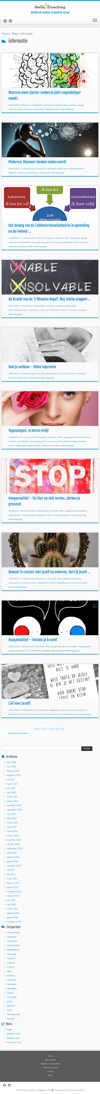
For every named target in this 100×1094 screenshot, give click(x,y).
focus (65, 168)
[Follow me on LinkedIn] (11, 21)
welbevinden (49, 109)
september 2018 (14, 848)
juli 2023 (11, 779)
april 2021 (11, 792)
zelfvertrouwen (48, 445)
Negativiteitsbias (77, 168)
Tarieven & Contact (50, 1067)
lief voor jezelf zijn (26, 714)
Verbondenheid (80, 242)
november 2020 (14, 805)
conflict (25, 582)
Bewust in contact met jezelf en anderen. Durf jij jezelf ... (49, 572)
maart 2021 (12, 796)
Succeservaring (76, 310)
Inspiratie (12, 714)
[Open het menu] (95, 20)
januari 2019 (12, 835)
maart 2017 (12, 878)
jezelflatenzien (64, 582)
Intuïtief (72, 373)
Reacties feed (13, 1038)
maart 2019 (12, 831)
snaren (74, 582)
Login (9, 1029)
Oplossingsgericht (37, 441)
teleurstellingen (34, 445)
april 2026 (11, 762)
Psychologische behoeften (61, 242)
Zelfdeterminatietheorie (18, 246)
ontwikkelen (23, 441)
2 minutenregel (69, 306)
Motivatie (28, 109)
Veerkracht (23, 378)
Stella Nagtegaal (66, 109)
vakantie (10, 1018)
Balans (55, 373)
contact (33, 582)
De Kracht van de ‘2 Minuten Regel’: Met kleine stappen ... (49, 299)
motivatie (73, 105)
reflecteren (22, 172)
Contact (50, 1071)
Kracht (27, 650)
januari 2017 (12, 887)
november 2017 (14, 865)
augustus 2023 (14, 775)
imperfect (82, 710)
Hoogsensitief (42, 510)
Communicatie (28, 168)
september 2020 (14, 809)
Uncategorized (13, 1014)
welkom (32, 378)
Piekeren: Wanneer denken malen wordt (37, 162)
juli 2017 (11, 870)
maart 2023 (12, 783)
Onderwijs (11, 979)
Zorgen (42, 172)
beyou (58, 710)
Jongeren (50, 238)
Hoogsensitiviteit (15, 650)
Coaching (63, 373)
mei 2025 (11, 766)
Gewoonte (34, 310)
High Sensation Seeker (67, 646)
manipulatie (41, 515)
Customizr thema (77, 1090)
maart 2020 (12, 822)
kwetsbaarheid (28, 515)
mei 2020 (11, 814)
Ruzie (9, 1010)
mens (37, 714)
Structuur (64, 310)
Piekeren (12, 172)
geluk (20, 109)
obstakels (12, 441)
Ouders (10, 992)
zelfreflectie (33, 172)
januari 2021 (12, 801)
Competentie (24, 242)
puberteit (11, 1005)
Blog (14, 33)
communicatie (14, 582)
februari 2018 (13, 857)
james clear (44, 310)
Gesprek (53, 582)
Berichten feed (13, 1033)
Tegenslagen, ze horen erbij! (28, 430)
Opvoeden (11, 984)
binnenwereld (75, 578)
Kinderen (60, 238)
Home (5, 33)
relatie (49, 515)
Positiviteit (12, 997)
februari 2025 (13, 770)
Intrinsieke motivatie (40, 242)
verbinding (38, 109)
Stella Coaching (29, 1090)
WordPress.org (14, 1042)
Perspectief (63, 441)
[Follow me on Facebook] (6, 21)
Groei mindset (84, 437)
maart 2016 (12, 908)
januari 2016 (12, 917)
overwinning (52, 441)
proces (11, 445)
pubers (10, 1001)
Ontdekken (36, 650)
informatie (48, 105)
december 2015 (14, 921)
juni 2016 (11, 900)
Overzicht (81, 373)
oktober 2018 (13, 844)
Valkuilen (46, 650)
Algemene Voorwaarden (50, 1063)
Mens (65, 105)
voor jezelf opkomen (62, 515)
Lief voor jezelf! (19, 703)
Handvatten (37, 105)
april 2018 (11, 852)
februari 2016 (13, 913)
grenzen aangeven (79, 510)
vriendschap (77, 515)
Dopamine (26, 105)
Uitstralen (12, 378)
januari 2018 (12, 861)
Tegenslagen (21, 445)
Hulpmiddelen (40, 306)
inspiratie (58, 105)
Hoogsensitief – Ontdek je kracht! (33, 639)
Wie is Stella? (50, 1060)
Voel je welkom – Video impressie (32, 367)
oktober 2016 (13, 895)
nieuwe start (55, 714)
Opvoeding (75, 238)
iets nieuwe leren (69, 710)
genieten (73, 437)
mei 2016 (11, 904)
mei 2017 (11, 874)
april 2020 (11, 818)
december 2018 (14, 839)
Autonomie (13, 242)
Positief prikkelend (78, 441)
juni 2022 (11, 788)
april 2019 (11, 827)
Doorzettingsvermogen (18, 310)
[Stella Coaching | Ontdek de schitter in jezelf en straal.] (50, 5)
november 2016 (14, 891)
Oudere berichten (17, 733)
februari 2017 (13, 883)
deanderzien (43, 582)
